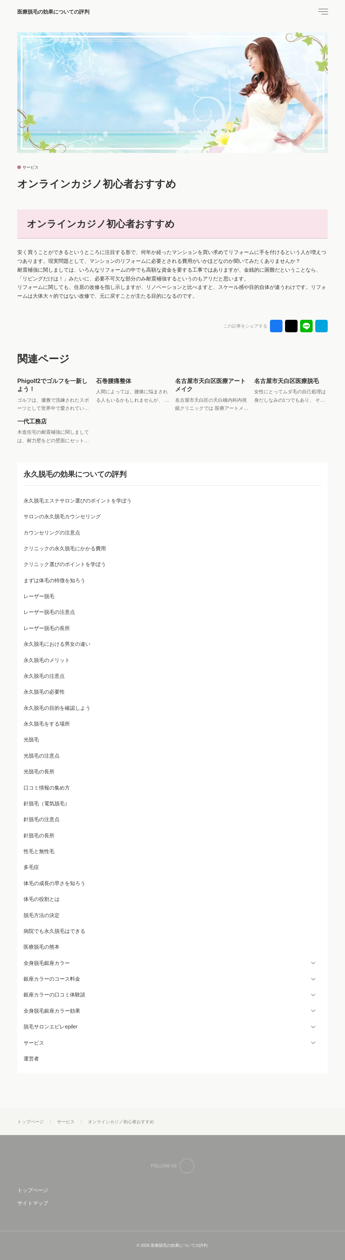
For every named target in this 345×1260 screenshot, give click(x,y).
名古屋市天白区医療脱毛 (286, 381)
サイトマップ (32, 1203)
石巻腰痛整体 (113, 381)
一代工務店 (32, 421)
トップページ (32, 1190)
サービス (30, 167)
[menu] (322, 12)
